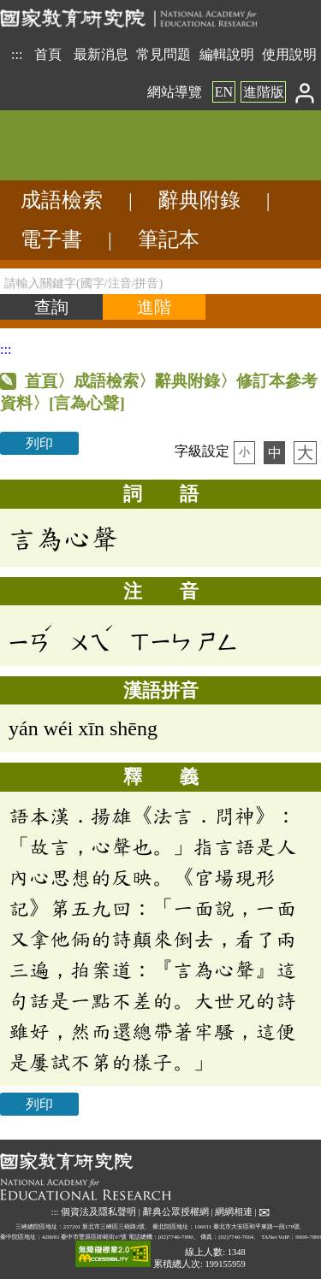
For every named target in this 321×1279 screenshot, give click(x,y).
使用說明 (289, 54)
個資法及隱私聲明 (98, 1212)
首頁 (48, 54)
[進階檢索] (154, 307)
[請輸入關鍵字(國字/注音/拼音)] (160, 281)
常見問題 (163, 54)
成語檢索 (62, 200)
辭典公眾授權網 (176, 1212)
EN (224, 92)
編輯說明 (226, 54)
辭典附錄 (199, 200)
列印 (39, 443)
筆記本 (168, 239)
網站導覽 (174, 92)
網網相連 (234, 1212)
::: (16, 54)
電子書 (51, 239)
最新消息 (101, 54)
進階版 (263, 92)
